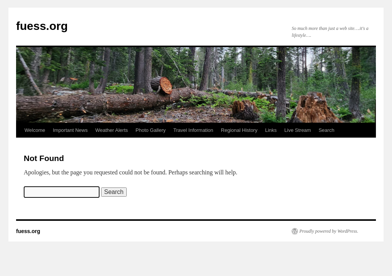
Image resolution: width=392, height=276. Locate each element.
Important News (70, 130)
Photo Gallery (151, 130)
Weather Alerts (111, 130)
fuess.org (42, 26)
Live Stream (297, 130)
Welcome (34, 130)
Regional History (239, 130)
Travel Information (193, 130)
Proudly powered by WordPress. (328, 231)
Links (270, 130)
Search (326, 130)
